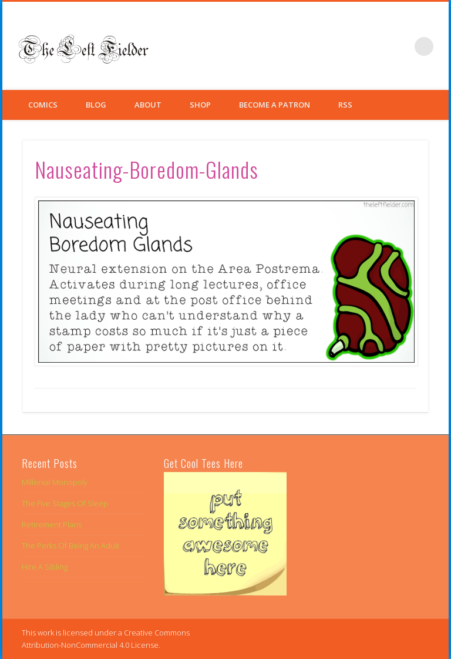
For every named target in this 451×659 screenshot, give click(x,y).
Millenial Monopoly (54, 482)
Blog (96, 104)
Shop (200, 104)
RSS (345, 104)
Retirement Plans (52, 524)
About (147, 104)
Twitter (375, 46)
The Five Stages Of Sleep (65, 503)
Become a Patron (274, 104)
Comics (43, 104)
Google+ (400, 46)
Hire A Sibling (45, 566)
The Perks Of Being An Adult (70, 545)
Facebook (351, 46)
